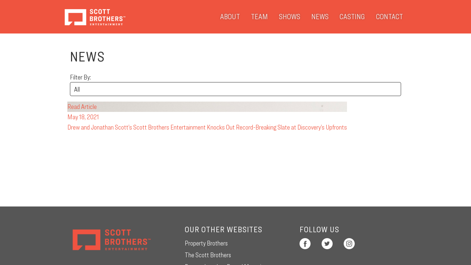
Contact (389, 16)
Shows (289, 16)
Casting (352, 16)
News (320, 16)
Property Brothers (206, 243)
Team (259, 16)
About (230, 16)
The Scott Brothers (208, 255)
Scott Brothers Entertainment (95, 17)
